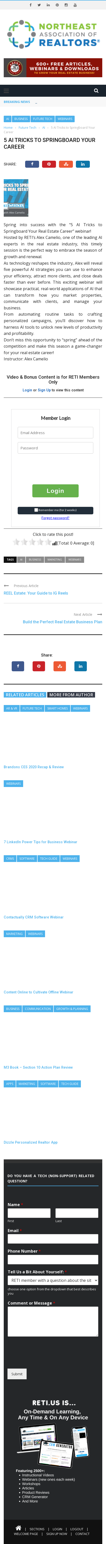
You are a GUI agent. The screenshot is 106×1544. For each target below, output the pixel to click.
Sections (37, 1529)
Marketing (55, 559)
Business (21, 119)
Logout (76, 1529)
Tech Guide (48, 858)
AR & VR (11, 708)
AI (7, 119)
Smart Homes (57, 708)
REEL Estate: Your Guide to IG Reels (36, 593)
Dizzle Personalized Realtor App (30, 1142)
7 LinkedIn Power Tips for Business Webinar (40, 842)
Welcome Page (26, 1534)
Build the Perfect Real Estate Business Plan (62, 622)
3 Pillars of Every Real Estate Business (66, 101)
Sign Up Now (56, 1534)
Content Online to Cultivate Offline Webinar (38, 992)
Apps (9, 1084)
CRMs (10, 858)
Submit (17, 1374)
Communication (38, 1009)
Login (27, 390)
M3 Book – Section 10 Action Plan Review (38, 1067)
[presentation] (48, 465)
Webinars (65, 119)
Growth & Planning (72, 1009)
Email (15, 1230)
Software (27, 858)
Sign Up (44, 390)
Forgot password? (55, 518)
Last (58, 1221)
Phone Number (24, 1251)
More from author (71, 695)
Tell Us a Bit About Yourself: (37, 1272)
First (11, 1221)
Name (15, 1204)
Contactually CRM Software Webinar (34, 917)
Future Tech (42, 119)
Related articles (25, 695)
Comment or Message (31, 1303)
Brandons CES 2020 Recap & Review (34, 767)
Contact (82, 1534)
